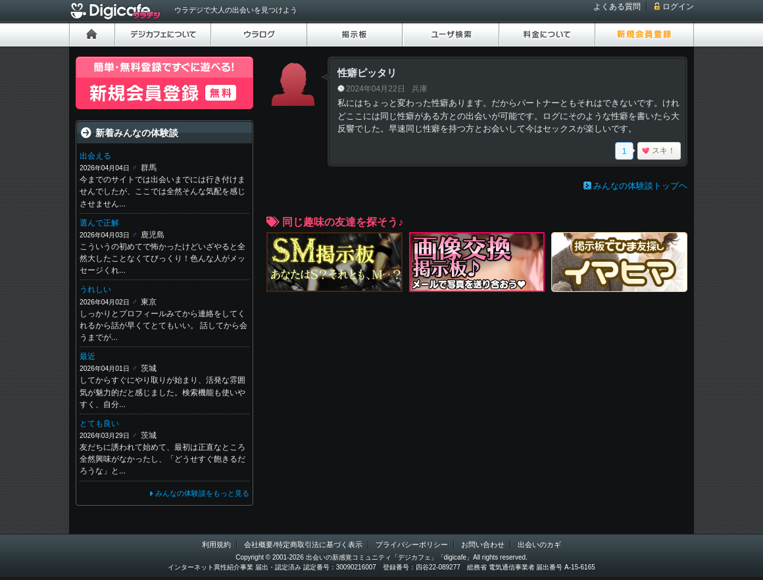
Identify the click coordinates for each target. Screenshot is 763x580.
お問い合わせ (483, 544)
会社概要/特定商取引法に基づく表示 (303, 544)
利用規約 (216, 544)
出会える (95, 155)
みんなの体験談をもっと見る (202, 493)
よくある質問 (617, 6)
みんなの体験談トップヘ (640, 186)
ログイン (678, 6)
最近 (87, 356)
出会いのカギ (539, 544)
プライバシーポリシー (412, 544)
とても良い (99, 423)
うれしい (95, 289)
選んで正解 (99, 223)
